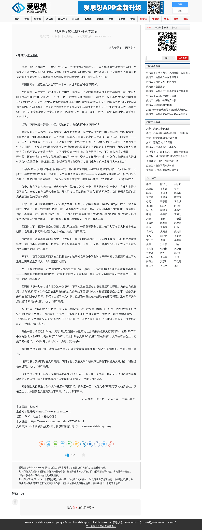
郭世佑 (177, 222)
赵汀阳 (149, 210)
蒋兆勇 (177, 240)
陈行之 (163, 184)
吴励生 (149, 257)
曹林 (176, 188)
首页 (17, 19)
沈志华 (163, 205)
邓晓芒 (177, 218)
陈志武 (177, 197)
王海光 (177, 214)
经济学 (37, 19)
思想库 (143, 19)
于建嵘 (163, 197)
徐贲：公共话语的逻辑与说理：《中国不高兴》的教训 (174, 133)
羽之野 (177, 261)
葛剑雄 (149, 248)
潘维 (176, 257)
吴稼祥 (177, 248)
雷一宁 (149, 240)
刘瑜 (176, 244)
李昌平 (177, 210)
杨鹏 (162, 218)
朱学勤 (163, 257)
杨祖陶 (149, 205)
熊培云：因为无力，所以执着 (161, 81)
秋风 (148, 235)
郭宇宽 (163, 201)
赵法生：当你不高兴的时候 (160, 165)
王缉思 (149, 222)
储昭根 (163, 248)
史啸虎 (163, 231)
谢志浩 (149, 265)
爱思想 (38, 8)
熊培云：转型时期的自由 (159, 104)
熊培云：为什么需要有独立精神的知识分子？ (169, 114)
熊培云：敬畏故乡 (155, 86)
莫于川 (163, 261)
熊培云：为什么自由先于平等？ (162, 77)
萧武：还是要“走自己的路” (159, 142)
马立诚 (177, 201)
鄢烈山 (149, 192)
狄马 (176, 227)
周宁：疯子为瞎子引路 (157, 128)
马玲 (148, 227)
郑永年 (177, 184)
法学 (26, 19)
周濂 (148, 218)
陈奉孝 (163, 222)
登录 (75, 507)
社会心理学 (50, 416)
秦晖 (148, 184)
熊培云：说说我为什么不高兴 (161, 147)
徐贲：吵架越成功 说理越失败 (161, 137)
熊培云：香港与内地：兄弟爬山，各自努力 (168, 72)
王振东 (163, 227)
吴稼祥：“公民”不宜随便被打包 (162, 160)
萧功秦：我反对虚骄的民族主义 (162, 170)
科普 (176, 19)
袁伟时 (149, 231)
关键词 (155, 19)
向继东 (177, 205)
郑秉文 (149, 261)
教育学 (100, 19)
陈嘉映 (177, 192)
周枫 (162, 240)
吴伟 (148, 244)
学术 (27, 416)
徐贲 (148, 201)
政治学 (49, 19)
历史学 (121, 19)
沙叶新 (163, 244)
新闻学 (88, 19)
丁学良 (163, 188)
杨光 (176, 265)
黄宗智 (149, 197)
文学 (111, 19)
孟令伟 (177, 235)
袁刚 (162, 252)
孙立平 (163, 265)
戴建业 (163, 210)
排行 (186, 19)
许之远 (149, 252)
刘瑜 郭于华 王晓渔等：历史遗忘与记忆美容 (168, 109)
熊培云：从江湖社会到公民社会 (162, 95)
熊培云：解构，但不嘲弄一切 (161, 100)
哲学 (132, 19)
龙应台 (149, 188)
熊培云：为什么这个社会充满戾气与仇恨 (167, 91)
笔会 (166, 19)
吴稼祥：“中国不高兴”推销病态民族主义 (166, 156)
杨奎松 (163, 214)
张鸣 (148, 214)
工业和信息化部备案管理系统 (101, 526)
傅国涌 (163, 192)
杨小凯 (177, 252)
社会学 (75, 19)
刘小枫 (163, 235)
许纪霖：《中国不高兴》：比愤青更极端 (167, 151)
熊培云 (177, 231)
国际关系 (62, 19)
